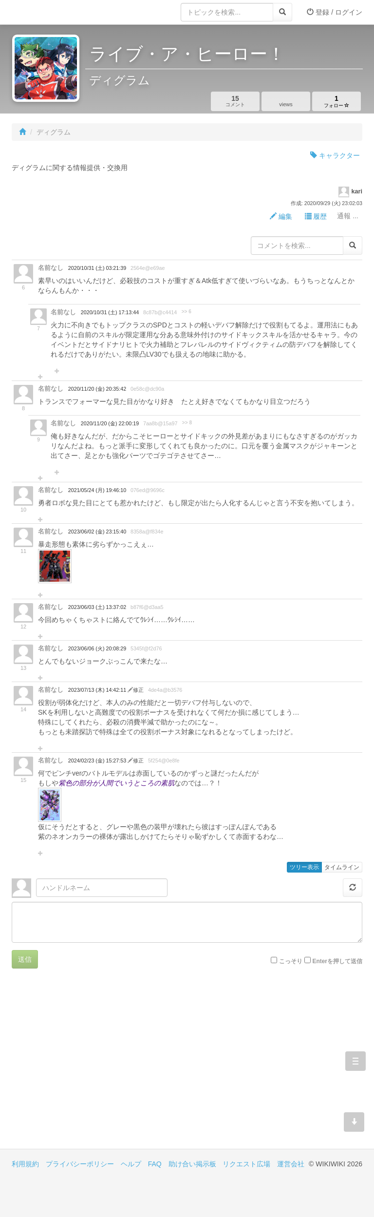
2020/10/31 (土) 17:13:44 (110, 312)
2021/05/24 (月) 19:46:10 (97, 490)
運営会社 (290, 1164)
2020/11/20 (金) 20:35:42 (97, 389)
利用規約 (25, 1164)
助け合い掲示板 (192, 1164)
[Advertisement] (99, 1066)
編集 (281, 216)
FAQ (155, 1164)
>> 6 (186, 311)
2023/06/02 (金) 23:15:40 (97, 531)
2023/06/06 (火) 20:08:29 (97, 648)
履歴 (316, 216)
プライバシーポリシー (80, 1164)
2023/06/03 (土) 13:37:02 (97, 607)
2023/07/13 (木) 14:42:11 (98, 690)
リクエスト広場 (246, 1164)
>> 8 (187, 422)
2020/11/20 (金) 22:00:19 (110, 423)
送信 (25, 959)
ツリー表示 (304, 867)
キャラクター (335, 155)
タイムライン (341, 867)
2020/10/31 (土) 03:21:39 (97, 268)
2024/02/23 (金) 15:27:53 (98, 760)
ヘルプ (131, 1164)
